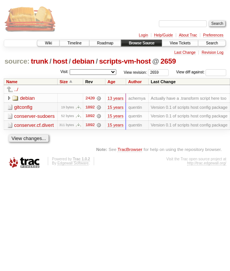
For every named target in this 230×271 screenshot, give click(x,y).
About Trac (188, 35)
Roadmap (105, 43)
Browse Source (141, 43)
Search (212, 43)
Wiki (48, 43)
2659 (168, 61)
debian (83, 61)
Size (63, 81)
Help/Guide (163, 35)
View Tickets (180, 43)
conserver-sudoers (34, 116)
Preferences (213, 35)
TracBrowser (129, 149)
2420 (89, 98)
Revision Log (213, 52)
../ (16, 89)
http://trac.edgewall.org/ (206, 163)
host (60, 61)
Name (12, 81)
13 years (115, 98)
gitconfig (23, 107)
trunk (39, 61)
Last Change (185, 52)
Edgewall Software (72, 163)
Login (143, 35)
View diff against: (201, 72)
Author (135, 81)
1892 (89, 107)
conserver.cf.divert (34, 125)
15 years (115, 107)
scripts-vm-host (125, 61)
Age (112, 81)
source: (17, 61)
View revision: (135, 72)
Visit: (64, 72)
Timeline (74, 43)
